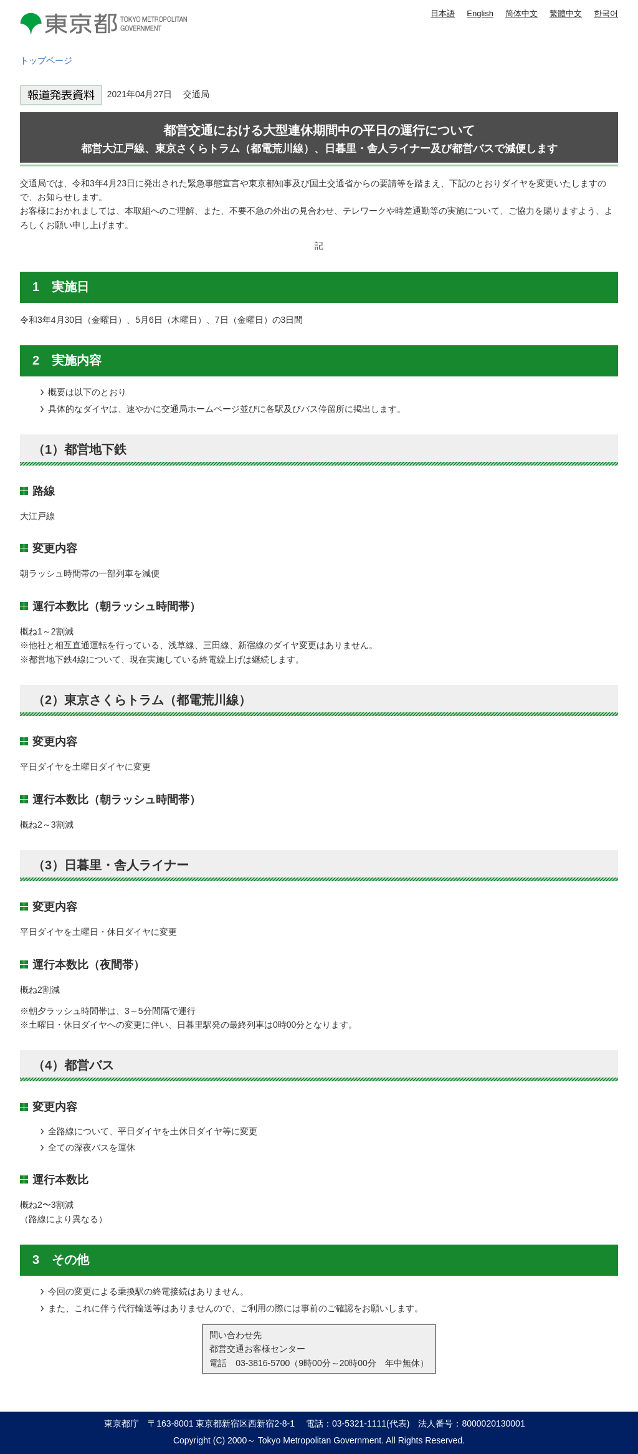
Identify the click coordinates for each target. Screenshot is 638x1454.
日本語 (443, 13)
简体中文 (521, 13)
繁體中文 (566, 13)
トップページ (46, 60)
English (480, 13)
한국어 (606, 13)
